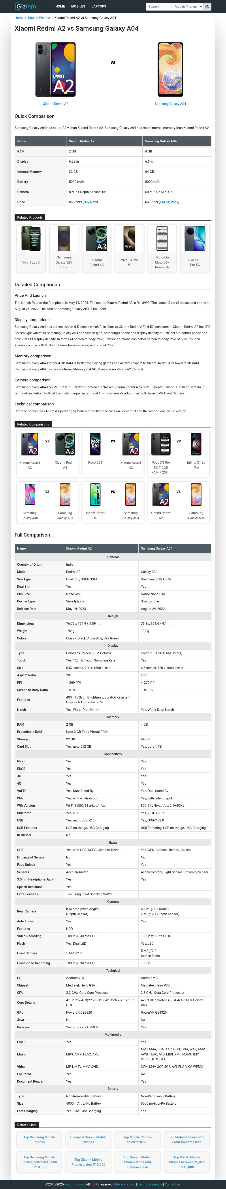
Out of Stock (169, 202)
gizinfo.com (75, 1184)
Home (60, 6)
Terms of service (150, 1184)
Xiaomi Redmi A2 (55, 104)
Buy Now (90, 202)
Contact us (173, 1184)
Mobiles (78, 6)
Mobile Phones (39, 18)
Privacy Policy (125, 1184)
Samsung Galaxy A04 (170, 104)
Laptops (99, 6)
